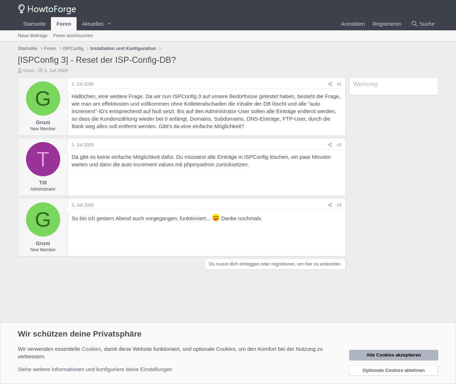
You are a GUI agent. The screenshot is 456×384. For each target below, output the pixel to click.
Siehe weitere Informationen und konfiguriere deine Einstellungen (95, 369)
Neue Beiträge (32, 35)
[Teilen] (330, 84)
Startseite (34, 24)
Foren (63, 24)
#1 (339, 84)
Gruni (29, 70)
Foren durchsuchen (73, 35)
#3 (339, 205)
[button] (109, 23)
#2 (339, 144)
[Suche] (423, 23)
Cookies (91, 349)
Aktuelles (93, 24)
